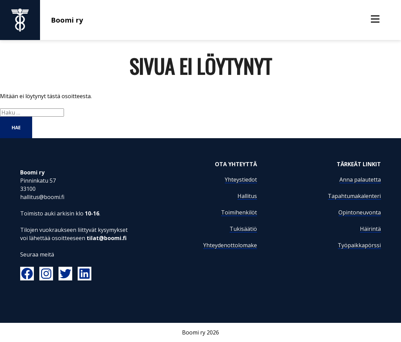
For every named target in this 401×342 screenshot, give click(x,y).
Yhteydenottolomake (230, 245)
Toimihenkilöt (239, 212)
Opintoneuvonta (359, 212)
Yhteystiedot (241, 179)
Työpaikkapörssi (359, 245)
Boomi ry (41, 20)
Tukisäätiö (243, 229)
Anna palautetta (360, 179)
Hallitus (247, 196)
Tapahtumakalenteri (354, 196)
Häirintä (370, 229)
